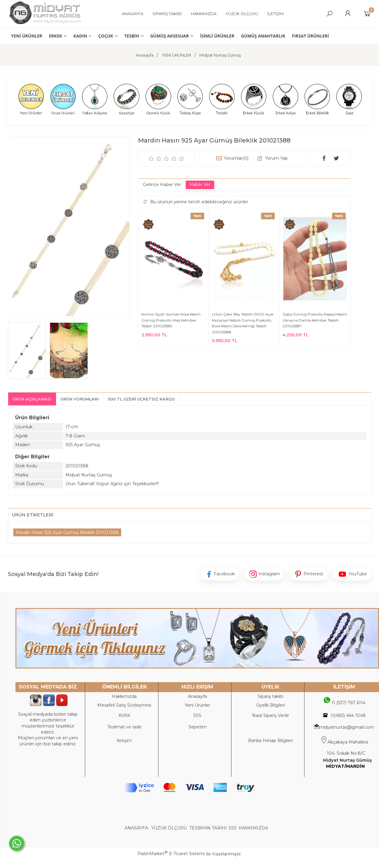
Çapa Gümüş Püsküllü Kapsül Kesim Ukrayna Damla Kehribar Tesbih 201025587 (315, 320)
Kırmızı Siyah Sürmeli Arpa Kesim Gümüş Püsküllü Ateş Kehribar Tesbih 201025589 (171, 320)
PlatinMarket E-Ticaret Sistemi (171, 853)
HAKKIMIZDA (253, 828)
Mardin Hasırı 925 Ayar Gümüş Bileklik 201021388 (67, 532)
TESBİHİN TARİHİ (208, 828)
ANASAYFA (137, 828)
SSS (232, 828)
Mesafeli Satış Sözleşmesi (124, 705)
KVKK (124, 715)
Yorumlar (236, 158)
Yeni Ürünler (197, 705)
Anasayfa (197, 696)
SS (198, 715)
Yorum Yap (276, 158)
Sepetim (197, 727)
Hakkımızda (124, 696)
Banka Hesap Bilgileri (270, 740)
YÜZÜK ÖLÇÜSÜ (169, 828)
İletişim (124, 740)
